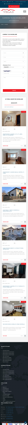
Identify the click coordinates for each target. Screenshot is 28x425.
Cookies (4, 399)
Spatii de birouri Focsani (7, 357)
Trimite (14, 90)
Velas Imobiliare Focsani (7, 421)
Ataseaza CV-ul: (7, 65)
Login (21, 3)
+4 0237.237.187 (9, 411)
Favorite (6, 3)
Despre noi (4, 387)
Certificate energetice (6, 394)
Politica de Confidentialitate (8, 397)
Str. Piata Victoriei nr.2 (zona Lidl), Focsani (15, 407)
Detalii (22, 145)
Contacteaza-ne (5, 388)
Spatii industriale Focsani (7, 360)
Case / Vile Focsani (6, 356)
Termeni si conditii (6, 395)
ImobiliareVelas (9, 416)
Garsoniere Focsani (6, 350)
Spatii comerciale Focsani (7, 358)
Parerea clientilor (6, 389)
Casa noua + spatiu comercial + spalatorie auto (11, 211)
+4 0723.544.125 (9, 409)
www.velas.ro (9, 414)
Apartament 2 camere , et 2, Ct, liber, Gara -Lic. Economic (12, 135)
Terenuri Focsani (5, 361)
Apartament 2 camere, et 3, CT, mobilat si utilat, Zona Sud (13, 287)
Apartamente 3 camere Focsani (8, 353)
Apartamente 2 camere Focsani (8, 351)
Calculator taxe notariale (14, 3)
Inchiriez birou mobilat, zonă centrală (14, 324)
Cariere (4, 392)
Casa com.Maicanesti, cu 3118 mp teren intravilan (13, 249)
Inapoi (25, 27)
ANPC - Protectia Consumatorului (9, 401)
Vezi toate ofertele (8, 106)
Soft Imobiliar (17, 421)
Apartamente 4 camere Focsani (8, 354)
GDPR (4, 398)
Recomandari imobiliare (7, 391)
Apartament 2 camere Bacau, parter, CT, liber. (13, 173)
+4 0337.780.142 (9, 412)
